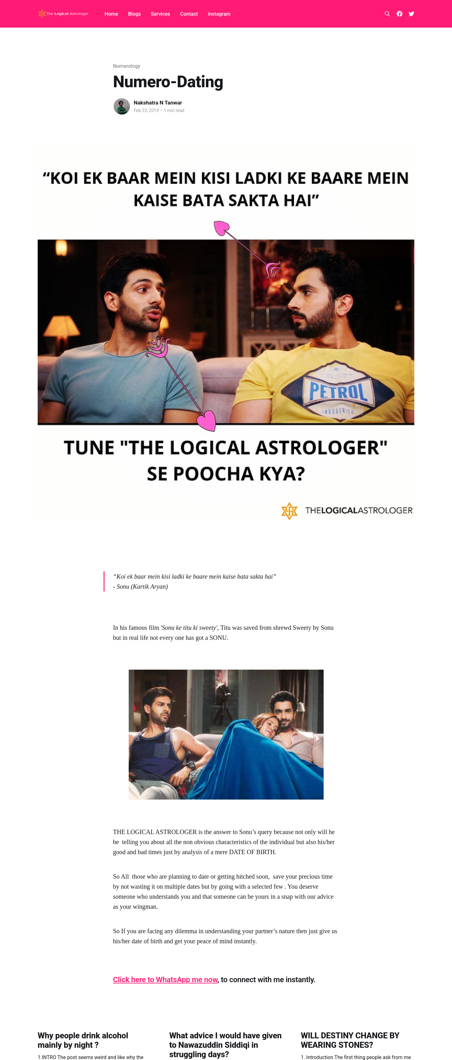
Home (111, 14)
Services (160, 14)
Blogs (134, 14)
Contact (189, 14)
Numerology (126, 66)
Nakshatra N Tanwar (158, 102)
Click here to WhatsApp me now (165, 979)
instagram (219, 14)
